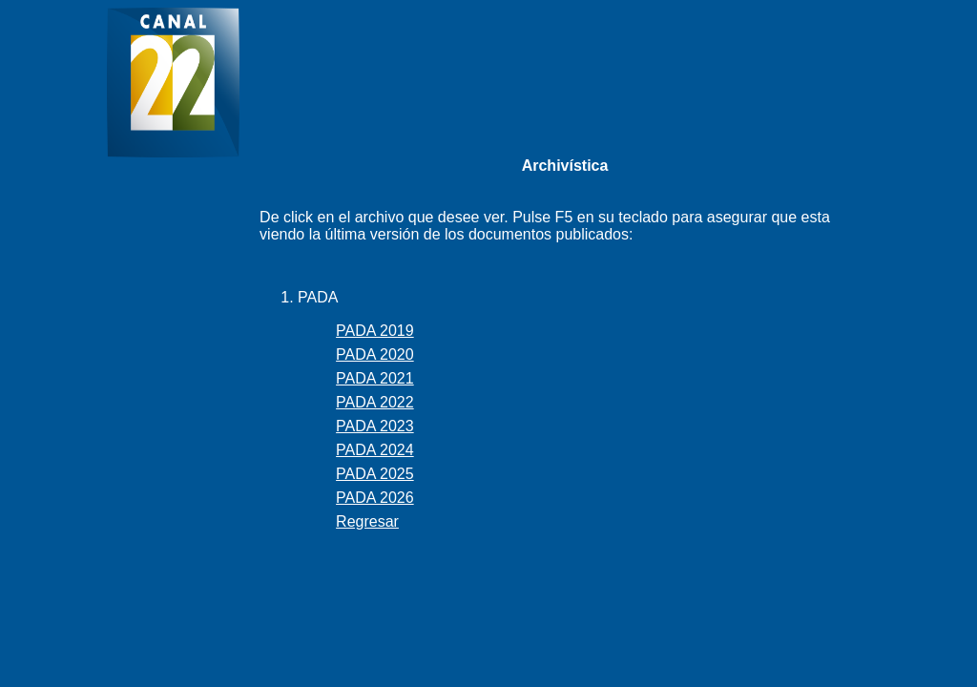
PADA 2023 (375, 426)
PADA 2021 (375, 378)
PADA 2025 (375, 474)
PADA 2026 (375, 497)
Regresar (367, 521)
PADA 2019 (375, 331)
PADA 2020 (375, 354)
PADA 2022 (375, 402)
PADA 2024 (375, 450)
